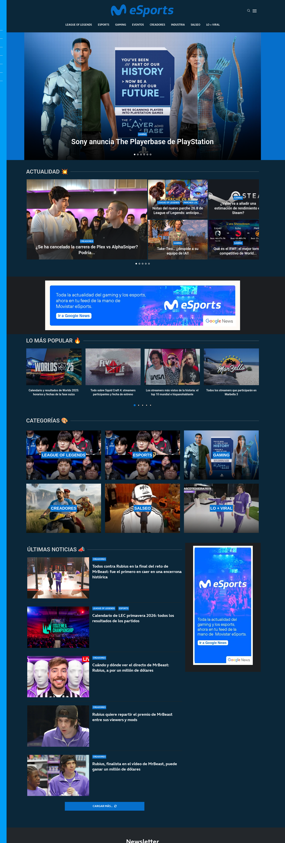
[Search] (249, 11)
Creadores (157, 24)
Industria (178, 24)
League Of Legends (78, 24)
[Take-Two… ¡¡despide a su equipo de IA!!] (178, 239)
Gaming (120, 24)
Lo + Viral (213, 24)
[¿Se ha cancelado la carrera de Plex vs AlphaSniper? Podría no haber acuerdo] (87, 219)
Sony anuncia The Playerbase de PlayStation (142, 142)
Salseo (195, 24)
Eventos (138, 24)
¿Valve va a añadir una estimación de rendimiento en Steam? (238, 208)
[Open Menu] (255, 11)
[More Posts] (104, 806)
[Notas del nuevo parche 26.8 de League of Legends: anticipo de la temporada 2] (178, 199)
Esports (103, 24)
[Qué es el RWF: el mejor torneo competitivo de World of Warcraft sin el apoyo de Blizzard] (238, 239)
